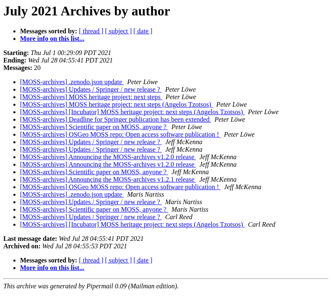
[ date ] (143, 31)
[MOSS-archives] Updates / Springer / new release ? (91, 89)
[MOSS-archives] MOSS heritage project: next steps (91, 96)
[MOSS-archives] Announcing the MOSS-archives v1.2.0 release (108, 156)
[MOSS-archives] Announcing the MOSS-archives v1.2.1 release (108, 179)
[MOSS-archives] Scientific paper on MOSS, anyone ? (94, 126)
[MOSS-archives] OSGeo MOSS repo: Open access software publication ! (120, 134)
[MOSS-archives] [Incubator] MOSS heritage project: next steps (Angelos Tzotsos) (132, 111)
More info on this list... (52, 38)
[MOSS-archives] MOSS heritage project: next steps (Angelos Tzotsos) (116, 104)
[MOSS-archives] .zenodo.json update (72, 81)
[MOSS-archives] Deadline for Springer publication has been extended (115, 119)
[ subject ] (118, 31)
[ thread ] (91, 31)
